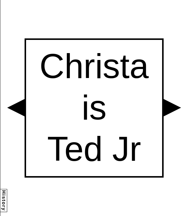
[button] (16, 107)
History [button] (3, 200)
